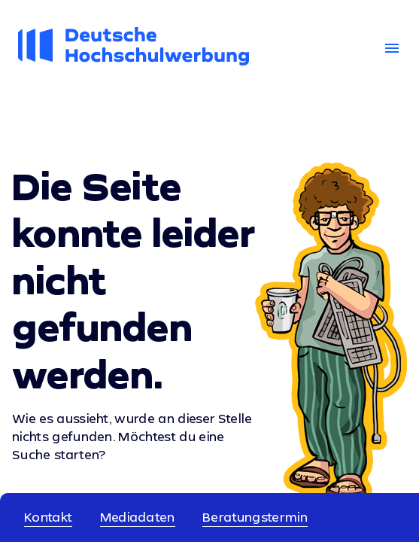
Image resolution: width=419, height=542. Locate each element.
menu (392, 48)
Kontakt (48, 517)
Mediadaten (137, 517)
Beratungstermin (255, 517)
